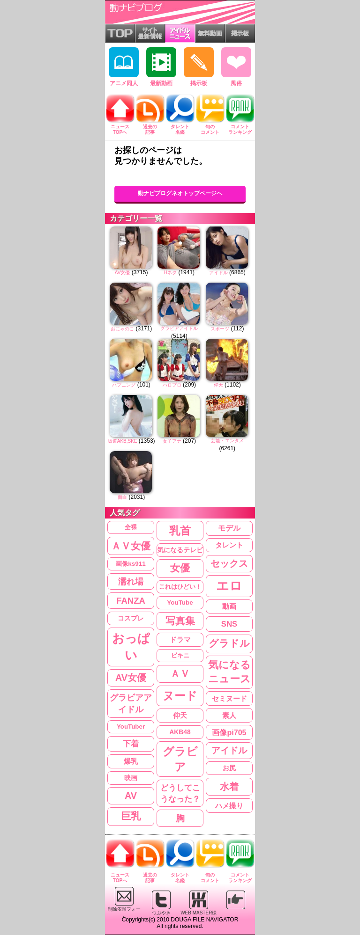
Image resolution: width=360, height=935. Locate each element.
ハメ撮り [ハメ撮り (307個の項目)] (229, 806)
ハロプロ (172, 384)
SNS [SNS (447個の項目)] (229, 624)
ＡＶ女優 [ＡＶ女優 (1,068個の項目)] (130, 546)
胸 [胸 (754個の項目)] (180, 818)
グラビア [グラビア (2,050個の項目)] (180, 759)
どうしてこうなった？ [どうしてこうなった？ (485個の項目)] (180, 793)
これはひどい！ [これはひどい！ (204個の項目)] (180, 586)
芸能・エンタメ (227, 440)
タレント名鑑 (180, 127)
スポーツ (219, 328)
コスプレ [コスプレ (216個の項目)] (131, 618)
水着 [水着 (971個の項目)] (229, 786)
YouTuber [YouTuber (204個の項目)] (131, 726)
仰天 (218, 384)
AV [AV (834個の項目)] (131, 795)
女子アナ (172, 441)
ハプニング (123, 384)
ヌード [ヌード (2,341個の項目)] (180, 695)
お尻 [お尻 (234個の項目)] (229, 768)
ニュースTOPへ (120, 127)
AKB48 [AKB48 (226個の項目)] (179, 732)
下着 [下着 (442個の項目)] (131, 743)
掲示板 (199, 67)
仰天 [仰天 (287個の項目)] (180, 715)
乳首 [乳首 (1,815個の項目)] (180, 531)
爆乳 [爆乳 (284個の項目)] (131, 761)
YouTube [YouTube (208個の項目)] (180, 602)
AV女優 (122, 272)
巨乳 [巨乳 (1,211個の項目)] (131, 816)
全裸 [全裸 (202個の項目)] (131, 527)
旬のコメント (210, 127)
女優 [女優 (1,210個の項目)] (180, 568)
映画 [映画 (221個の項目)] (130, 778)
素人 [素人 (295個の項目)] (229, 715)
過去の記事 (150, 127)
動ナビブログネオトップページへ (180, 193)
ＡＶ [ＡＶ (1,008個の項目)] (180, 673)
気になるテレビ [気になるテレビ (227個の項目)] (180, 550)
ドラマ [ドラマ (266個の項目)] (180, 639)
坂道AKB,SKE (122, 441)
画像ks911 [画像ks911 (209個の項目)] (130, 563)
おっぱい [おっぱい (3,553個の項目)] (131, 647)
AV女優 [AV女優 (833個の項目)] (130, 677)
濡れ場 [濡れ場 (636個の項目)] (130, 581)
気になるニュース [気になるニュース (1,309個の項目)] (229, 672)
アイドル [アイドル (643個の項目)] (229, 750)
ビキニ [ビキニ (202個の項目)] (180, 655)
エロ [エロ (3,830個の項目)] (229, 586)
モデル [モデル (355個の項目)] (229, 528)
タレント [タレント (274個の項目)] (229, 545)
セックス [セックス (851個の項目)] (229, 563)
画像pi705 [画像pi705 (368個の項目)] (229, 732)
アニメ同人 (124, 67)
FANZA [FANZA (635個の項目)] (130, 601)
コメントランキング (240, 127)
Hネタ (170, 272)
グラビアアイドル (179, 328)
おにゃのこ (122, 328)
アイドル (218, 272)
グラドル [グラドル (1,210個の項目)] (229, 643)
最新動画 (161, 67)
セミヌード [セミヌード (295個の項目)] (229, 698)
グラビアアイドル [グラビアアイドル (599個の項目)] (131, 704)
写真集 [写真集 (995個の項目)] (180, 620)
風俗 (236, 67)
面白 (122, 497)
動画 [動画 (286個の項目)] (229, 606)
